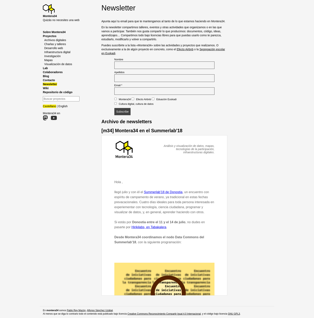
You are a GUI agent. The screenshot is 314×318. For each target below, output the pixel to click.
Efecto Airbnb (185, 49)
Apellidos (119, 72)
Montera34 (122, 99)
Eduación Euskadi (164, 99)
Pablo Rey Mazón (76, 310)
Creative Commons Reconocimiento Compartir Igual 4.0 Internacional (164, 313)
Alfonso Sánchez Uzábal (100, 310)
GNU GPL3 (234, 313)
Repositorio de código (57, 92)
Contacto (49, 80)
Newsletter (50, 84)
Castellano (49, 106)
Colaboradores (53, 72)
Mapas (48, 60)
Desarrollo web (53, 48)
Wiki (46, 88)
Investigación (52, 56)
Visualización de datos (58, 64)
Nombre (118, 59)
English (63, 106)
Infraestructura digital (57, 52)
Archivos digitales (55, 40)
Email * (118, 85)
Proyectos (49, 36)
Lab (45, 68)
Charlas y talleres (55, 44)
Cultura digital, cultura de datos (134, 103)
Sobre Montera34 (54, 32)
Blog (46, 76)
